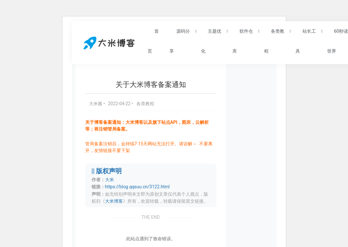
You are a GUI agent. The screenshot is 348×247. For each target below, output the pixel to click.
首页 (153, 41)
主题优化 (211, 41)
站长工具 (305, 41)
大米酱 (96, 103)
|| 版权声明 (107, 171)
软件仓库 (242, 41)
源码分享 (179, 41)
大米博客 (114, 201)
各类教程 (274, 41)
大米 (109, 179)
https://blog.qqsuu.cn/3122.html (137, 186)
